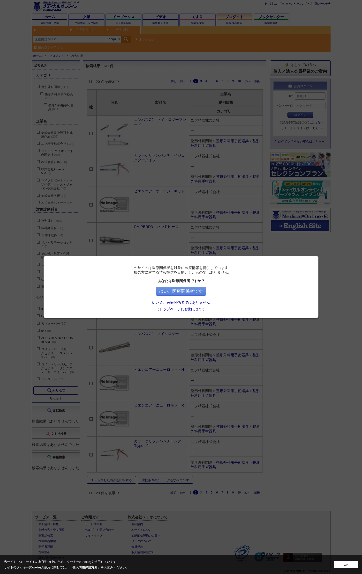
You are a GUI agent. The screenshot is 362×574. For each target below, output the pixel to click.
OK (346, 565)
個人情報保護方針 (85, 567)
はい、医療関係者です (181, 291)
